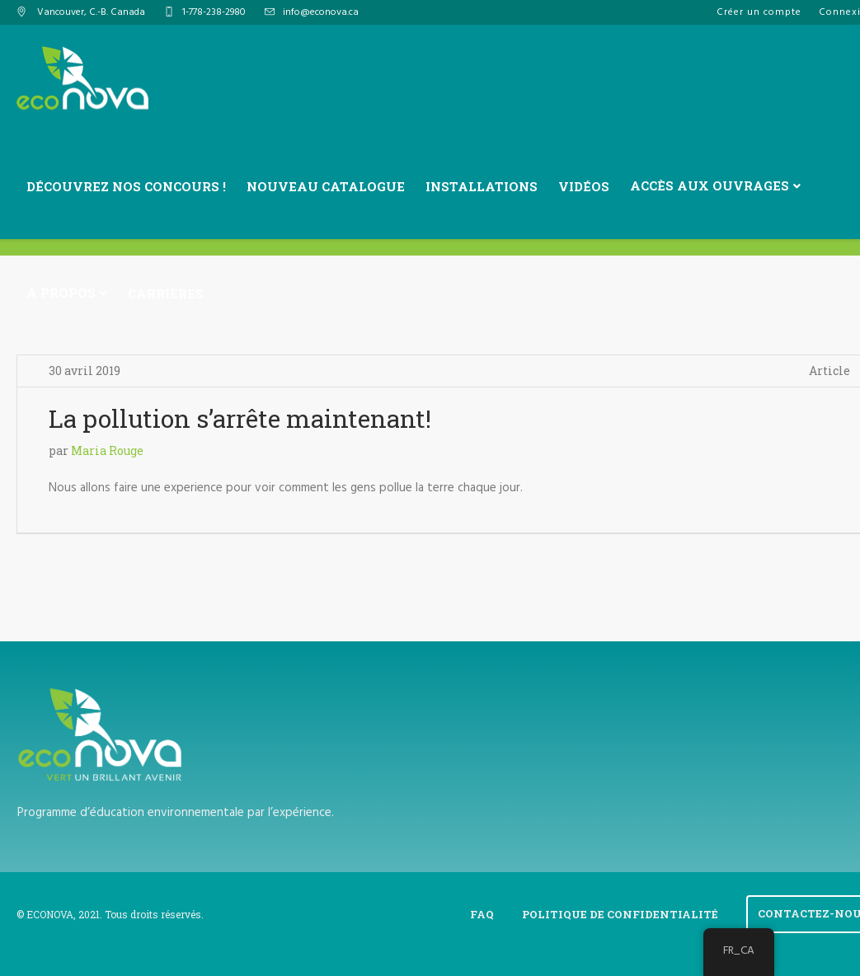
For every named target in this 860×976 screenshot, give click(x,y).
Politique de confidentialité (620, 914)
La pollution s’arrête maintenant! (240, 418)
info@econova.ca (321, 12)
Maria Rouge (107, 450)
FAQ (482, 914)
